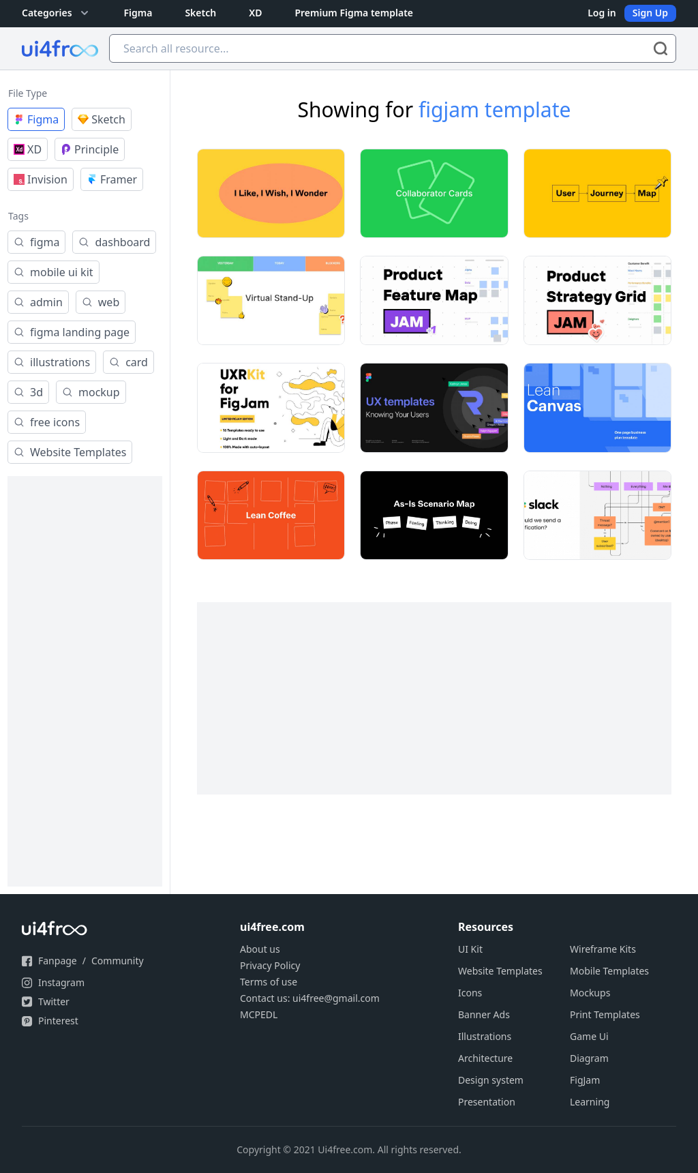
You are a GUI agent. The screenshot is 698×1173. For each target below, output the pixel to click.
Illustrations (484, 1036)
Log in (602, 12)
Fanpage (57, 960)
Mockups (590, 992)
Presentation (486, 1101)
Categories (56, 13)
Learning (589, 1101)
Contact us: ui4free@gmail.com (310, 998)
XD (255, 12)
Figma (138, 12)
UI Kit (470, 948)
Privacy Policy (270, 965)
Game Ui (589, 1036)
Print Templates (605, 1014)
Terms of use (268, 981)
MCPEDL (258, 1014)
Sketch (200, 12)
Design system (491, 1079)
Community (117, 960)
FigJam (585, 1079)
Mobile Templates (609, 970)
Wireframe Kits (603, 948)
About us (260, 948)
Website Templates (500, 970)
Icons (470, 992)
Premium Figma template (353, 12)
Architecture (485, 1058)
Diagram (589, 1058)
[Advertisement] (85, 681)
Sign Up (650, 12)
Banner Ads (484, 1014)
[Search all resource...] (392, 48)
